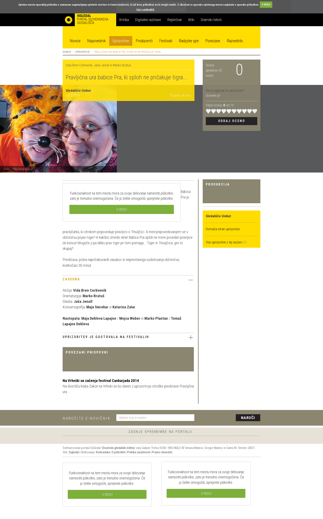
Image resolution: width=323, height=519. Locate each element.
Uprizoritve (120, 41)
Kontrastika (103, 452)
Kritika (124, 19)
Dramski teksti (211, 19)
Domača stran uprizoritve (223, 229)
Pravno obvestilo (162, 452)
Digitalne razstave (148, 19)
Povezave (212, 41)
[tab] (128, 280)
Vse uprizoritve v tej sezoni (224, 242)
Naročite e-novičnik (87, 418)
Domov (67, 51)
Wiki (191, 19)
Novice (75, 41)
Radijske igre (189, 41)
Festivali (165, 41)
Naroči (248, 417)
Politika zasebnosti (138, 452)
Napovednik (96, 41)
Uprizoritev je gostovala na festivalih (128, 337)
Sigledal (74, 452)
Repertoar (174, 19)
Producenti (144, 41)
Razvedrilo (235, 41)
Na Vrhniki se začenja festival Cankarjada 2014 (101, 380)
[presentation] (230, 418)
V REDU (266, 4)
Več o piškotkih (145, 9)
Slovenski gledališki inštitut (118, 448)
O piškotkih (118, 452)
